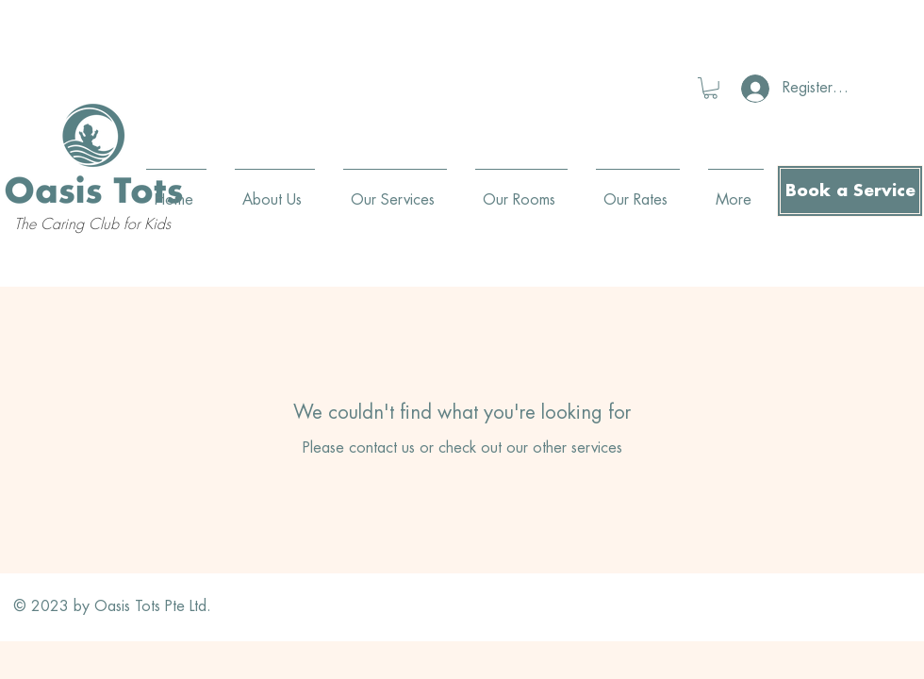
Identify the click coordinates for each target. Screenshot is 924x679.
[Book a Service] (850, 191)
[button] (710, 88)
